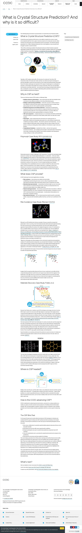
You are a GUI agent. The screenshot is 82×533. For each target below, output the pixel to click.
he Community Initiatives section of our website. (47, 469)
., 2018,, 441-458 (50, 246)
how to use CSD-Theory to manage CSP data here (40, 467)
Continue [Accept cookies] (61, 528)
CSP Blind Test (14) (69, 40)
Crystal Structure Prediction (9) (72, 37)
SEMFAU (51, 357)
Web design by (74, 531)
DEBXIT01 (27, 335)
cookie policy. (23, 531)
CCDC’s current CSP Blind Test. (46, 465)
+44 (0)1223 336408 (8, 498)
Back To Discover (12, 34)
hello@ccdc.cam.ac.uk (67, 498)
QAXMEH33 (47, 136)
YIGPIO (52, 202)
